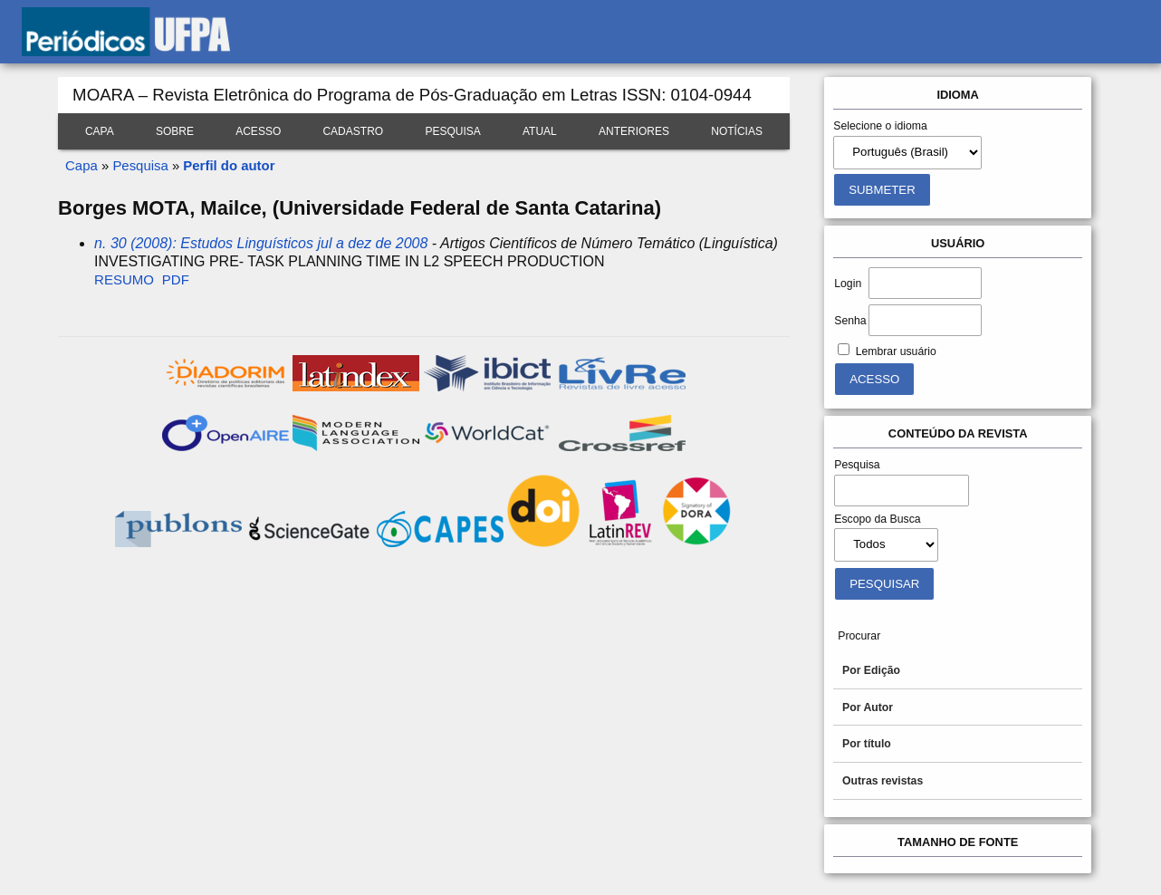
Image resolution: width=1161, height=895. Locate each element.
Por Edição (871, 670)
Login (847, 283)
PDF (175, 279)
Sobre (175, 131)
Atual (540, 131)
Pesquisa (452, 131)
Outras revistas (882, 781)
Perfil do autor (228, 165)
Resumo (124, 279)
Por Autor (867, 707)
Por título (866, 743)
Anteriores (634, 131)
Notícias (737, 131)
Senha (850, 320)
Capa (99, 131)
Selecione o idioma (880, 126)
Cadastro (352, 131)
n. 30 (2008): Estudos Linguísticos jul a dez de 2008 (260, 243)
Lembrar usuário (896, 351)
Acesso (258, 131)
